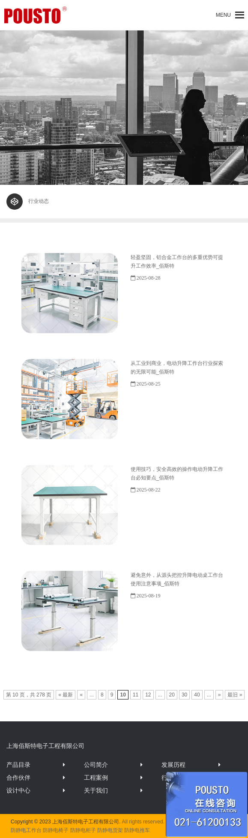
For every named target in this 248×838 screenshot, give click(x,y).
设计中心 (18, 790)
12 (148, 695)
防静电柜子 (83, 830)
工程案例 (96, 777)
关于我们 (96, 790)
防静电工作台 (26, 830)
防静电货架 (110, 830)
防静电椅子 (56, 830)
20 (172, 695)
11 (135, 695)
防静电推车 (137, 830)
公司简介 (96, 764)
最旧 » (234, 695)
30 (184, 695)
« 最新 (65, 695)
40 (197, 695)
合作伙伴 (18, 777)
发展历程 (173, 764)
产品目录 (18, 764)
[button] (223, 15)
